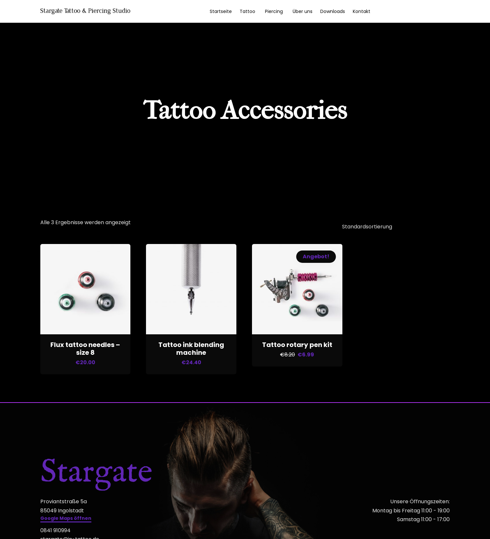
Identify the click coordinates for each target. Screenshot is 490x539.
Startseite (221, 11)
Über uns (302, 11)
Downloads (332, 11)
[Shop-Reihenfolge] (392, 226)
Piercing (274, 11)
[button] (65, 517)
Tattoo (247, 11)
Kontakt (361, 11)
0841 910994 (55, 528)
